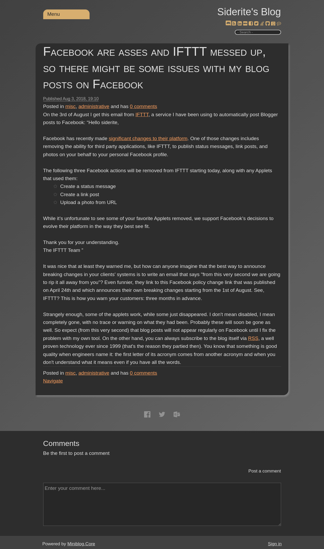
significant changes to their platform (148, 138)
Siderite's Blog (249, 11)
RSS (253, 338)
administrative (93, 106)
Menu (53, 14)
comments (143, 106)
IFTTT (142, 114)
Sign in (275, 543)
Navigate (53, 381)
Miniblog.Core (81, 543)
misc (70, 106)
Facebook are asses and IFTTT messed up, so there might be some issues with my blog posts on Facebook (156, 67)
